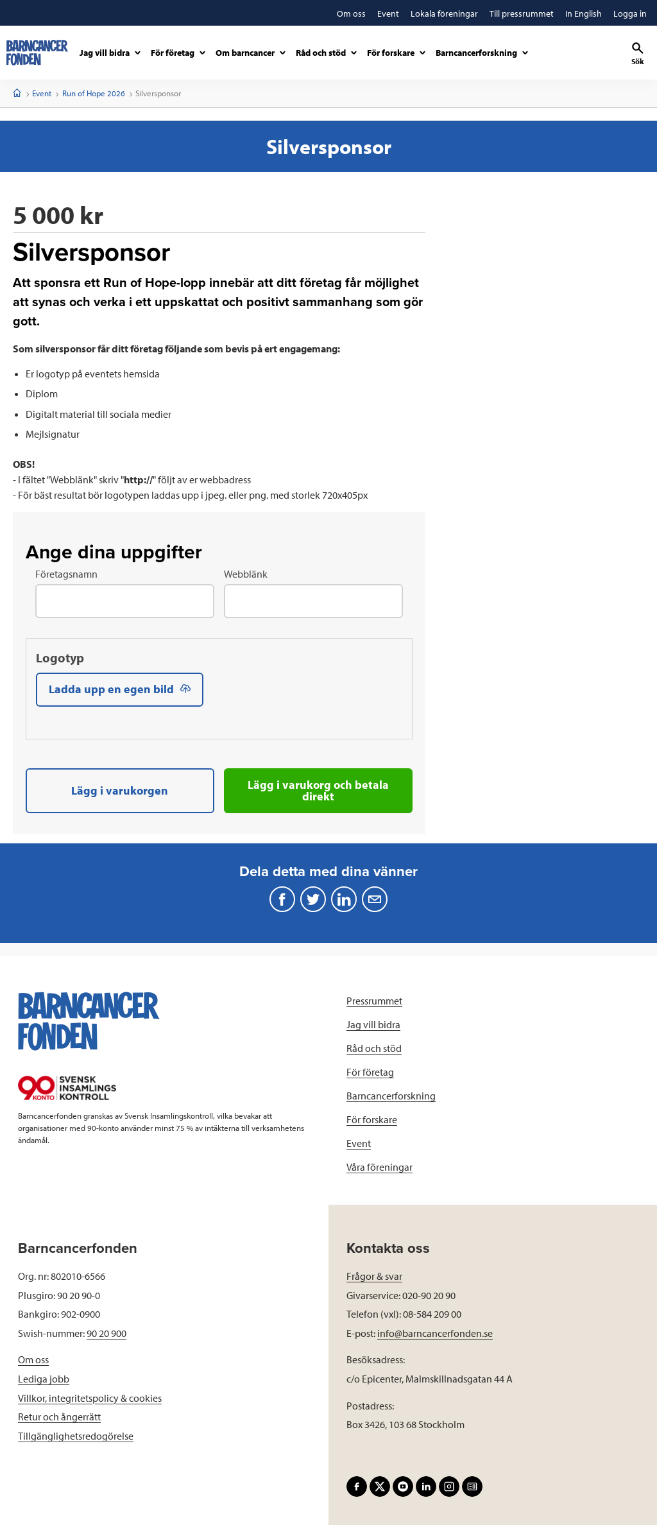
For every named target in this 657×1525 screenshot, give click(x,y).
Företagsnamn (66, 573)
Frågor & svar (374, 1275)
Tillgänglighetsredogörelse (75, 1435)
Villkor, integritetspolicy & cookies (90, 1397)
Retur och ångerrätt (59, 1416)
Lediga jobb (43, 1378)
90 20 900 (106, 1332)
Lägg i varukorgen (119, 790)
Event (41, 93)
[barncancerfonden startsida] (37, 52)
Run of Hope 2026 (93, 93)
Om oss (33, 1359)
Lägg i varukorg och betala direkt (318, 790)
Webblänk (246, 573)
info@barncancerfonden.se (435, 1332)
